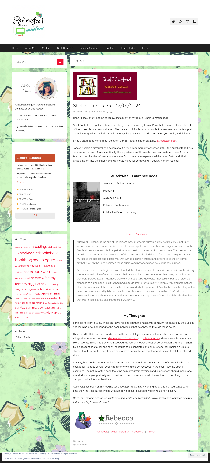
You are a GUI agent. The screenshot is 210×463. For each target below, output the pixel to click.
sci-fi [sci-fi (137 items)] (24, 303)
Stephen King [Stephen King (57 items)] (58, 303)
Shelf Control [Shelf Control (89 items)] (48, 303)
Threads (151, 431)
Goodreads (138, 431)
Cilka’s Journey (151, 338)
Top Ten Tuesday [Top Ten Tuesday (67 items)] (34, 313)
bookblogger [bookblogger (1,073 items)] (44, 260)
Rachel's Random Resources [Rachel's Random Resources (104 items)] (27, 299)
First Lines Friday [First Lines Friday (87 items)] (51, 285)
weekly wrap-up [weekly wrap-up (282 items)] (51, 312)
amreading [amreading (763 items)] (37, 246)
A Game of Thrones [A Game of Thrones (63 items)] (21, 247)
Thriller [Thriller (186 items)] (24, 312)
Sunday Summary (89, 48)
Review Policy (128, 48)
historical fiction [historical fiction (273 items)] (49, 289)
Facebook (102, 431)
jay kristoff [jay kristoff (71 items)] (24, 294)
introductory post (166, 140)
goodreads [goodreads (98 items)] (35, 289)
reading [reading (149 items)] (44, 298)
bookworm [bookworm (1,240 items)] (43, 271)
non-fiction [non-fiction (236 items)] (54, 293)
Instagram (124, 431)
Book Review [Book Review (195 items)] (42, 265)
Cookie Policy (54, 459)
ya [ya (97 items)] (27, 317)
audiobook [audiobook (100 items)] (51, 247)
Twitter (113, 431)
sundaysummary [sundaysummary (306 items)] (50, 307)
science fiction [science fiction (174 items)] (34, 302)
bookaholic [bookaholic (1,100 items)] (48, 253)
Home (15, 48)
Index (145, 48)
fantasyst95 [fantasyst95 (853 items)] (24, 284)
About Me (30, 48)
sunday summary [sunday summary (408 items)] (27, 307)
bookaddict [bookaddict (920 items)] (29, 253)
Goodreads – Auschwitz (134, 234)
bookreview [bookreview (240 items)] (28, 265)
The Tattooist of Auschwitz (123, 338)
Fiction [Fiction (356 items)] (39, 284)
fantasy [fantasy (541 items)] (50, 278)
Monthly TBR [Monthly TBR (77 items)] (33, 294)
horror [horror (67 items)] (17, 294)
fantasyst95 (106, 111)
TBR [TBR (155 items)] (17, 312)
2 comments (83, 444)
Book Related (65, 48)
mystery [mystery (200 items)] (43, 293)
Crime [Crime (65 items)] (26, 278)
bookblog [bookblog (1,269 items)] (23, 259)
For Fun (110, 48)
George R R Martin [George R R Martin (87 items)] (22, 290)
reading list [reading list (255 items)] (56, 298)
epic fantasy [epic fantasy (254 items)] (36, 278)
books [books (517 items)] (28, 272)
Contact (46, 48)
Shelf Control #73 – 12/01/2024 (107, 105)
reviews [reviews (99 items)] (18, 303)
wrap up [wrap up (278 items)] (20, 317)
